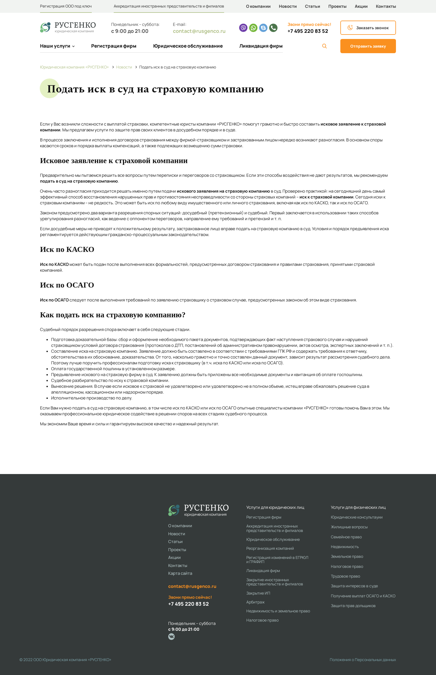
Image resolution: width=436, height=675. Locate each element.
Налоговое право (262, 620)
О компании (258, 6)
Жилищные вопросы (349, 527)
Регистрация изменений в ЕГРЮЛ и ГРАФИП (277, 559)
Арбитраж (255, 602)
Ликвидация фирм (261, 46)
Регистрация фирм (114, 46)
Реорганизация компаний (270, 548)
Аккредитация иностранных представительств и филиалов (169, 6)
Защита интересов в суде (354, 586)
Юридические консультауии (357, 517)
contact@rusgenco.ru (199, 31)
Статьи (312, 6)
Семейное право (346, 537)
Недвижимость (345, 546)
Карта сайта (180, 573)
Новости (288, 6)
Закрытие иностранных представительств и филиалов (274, 582)
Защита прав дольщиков (353, 605)
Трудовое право (345, 576)
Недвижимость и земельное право (278, 611)
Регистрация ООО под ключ (66, 6)
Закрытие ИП (258, 593)
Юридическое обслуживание (188, 46)
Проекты (337, 6)
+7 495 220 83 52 (308, 31)
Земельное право (347, 556)
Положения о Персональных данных (363, 659)
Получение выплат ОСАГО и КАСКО (363, 596)
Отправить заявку (368, 46)
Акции (361, 6)
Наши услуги (57, 46)
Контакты (386, 6)
